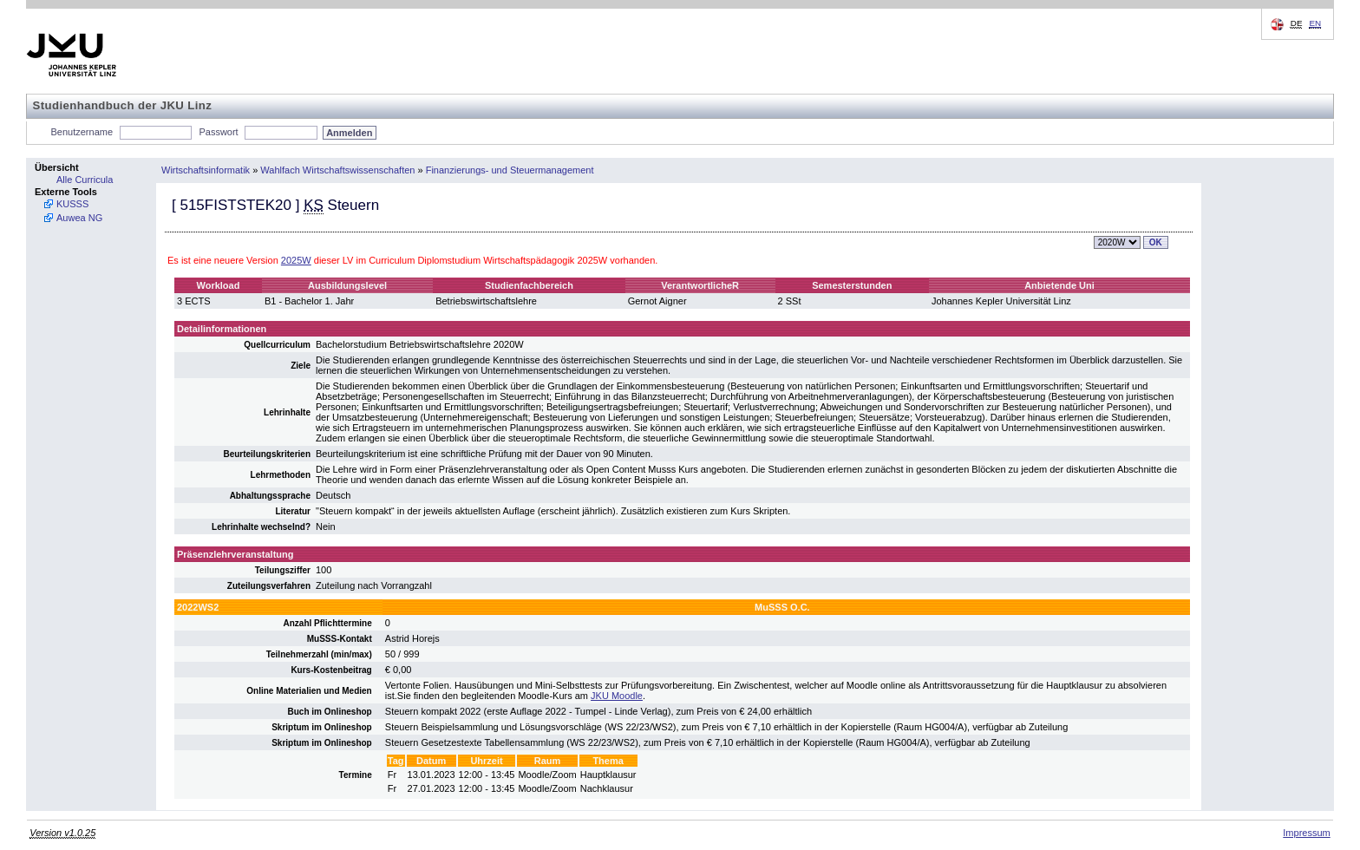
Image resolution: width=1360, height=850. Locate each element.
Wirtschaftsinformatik (205, 170)
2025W (296, 260)
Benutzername (82, 132)
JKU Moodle (617, 695)
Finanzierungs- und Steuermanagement (510, 170)
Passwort (218, 132)
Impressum (1306, 832)
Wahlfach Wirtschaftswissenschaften (337, 170)
